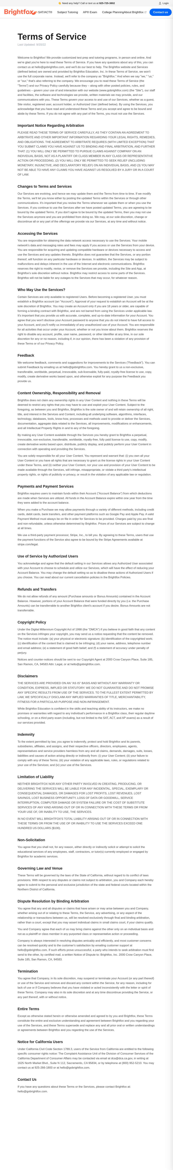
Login (164, 3)
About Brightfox (135, 12)
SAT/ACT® (45, 12)
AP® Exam (90, 12)
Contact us (160, 12)
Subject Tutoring (67, 12)
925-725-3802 (107, 3)
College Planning (113, 12)
